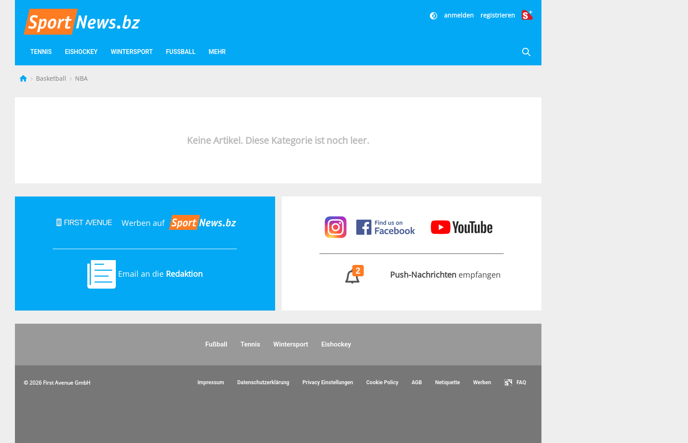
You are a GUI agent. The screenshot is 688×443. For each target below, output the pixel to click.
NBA (81, 78)
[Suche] (526, 52)
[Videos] (242, 52)
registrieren (497, 15)
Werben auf (145, 223)
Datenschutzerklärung (263, 382)
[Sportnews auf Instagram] (337, 226)
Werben (482, 382)
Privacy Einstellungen (327, 382)
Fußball (180, 51)
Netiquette (447, 382)
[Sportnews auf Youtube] (461, 226)
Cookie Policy (382, 382)
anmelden (459, 15)
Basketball (52, 78)
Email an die (145, 273)
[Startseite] (24, 78)
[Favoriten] (263, 52)
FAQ (515, 382)
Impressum (210, 382)
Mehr (217, 51)
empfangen (411, 274)
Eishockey (81, 51)
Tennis (41, 51)
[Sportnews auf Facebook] (387, 226)
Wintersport (132, 51)
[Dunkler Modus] (434, 15)
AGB (417, 382)
